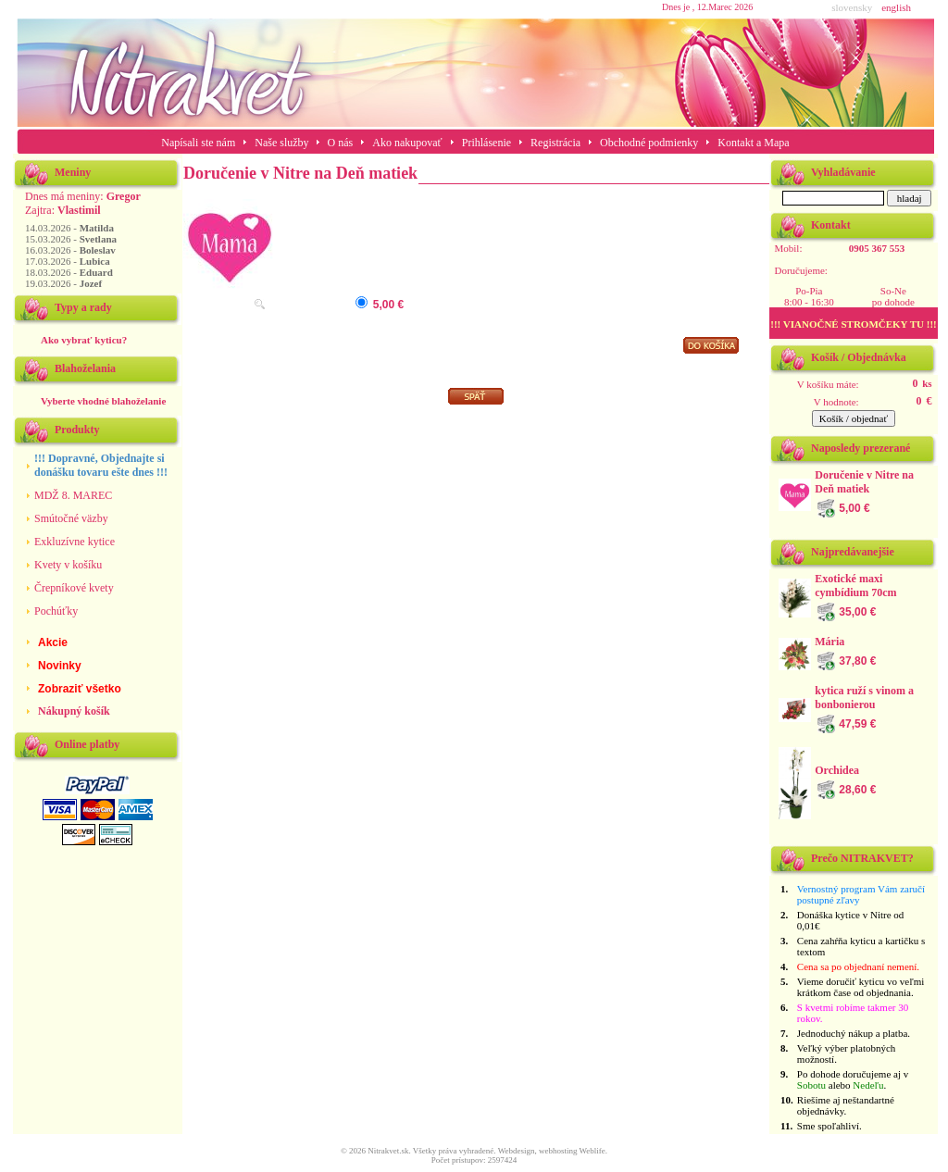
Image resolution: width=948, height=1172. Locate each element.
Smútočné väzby (71, 518)
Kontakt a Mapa (753, 142)
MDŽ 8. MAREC (73, 495)
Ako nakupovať (407, 142)
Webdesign (516, 1150)
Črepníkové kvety (74, 587)
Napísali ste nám (198, 142)
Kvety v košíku (68, 564)
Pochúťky (56, 611)
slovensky (851, 7)
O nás (341, 142)
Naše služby (283, 142)
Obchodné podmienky (649, 142)
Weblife (592, 1150)
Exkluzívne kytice (74, 541)
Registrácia (555, 142)
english (896, 7)
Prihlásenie (486, 142)
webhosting (558, 1150)
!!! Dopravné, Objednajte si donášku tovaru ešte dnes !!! (101, 465)
